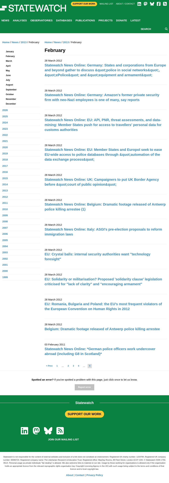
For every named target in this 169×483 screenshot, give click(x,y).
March (9, 61)
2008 (5, 221)
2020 (5, 147)
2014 (5, 184)
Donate (121, 20)
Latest (135, 20)
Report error (84, 387)
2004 (5, 246)
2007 (5, 227)
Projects (105, 20)
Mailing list (106, 4)
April (8, 66)
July (8, 80)
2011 (5, 203)
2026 (5, 110)
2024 (5, 122)
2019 (5, 153)
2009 (5, 215)
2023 (5, 128)
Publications (85, 20)
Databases (64, 20)
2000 (5, 271)
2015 (5, 178)
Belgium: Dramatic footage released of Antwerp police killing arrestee (102, 329)
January (10, 51)
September (11, 89)
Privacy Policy (94, 475)
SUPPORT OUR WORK (84, 414)
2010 (5, 209)
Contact (79, 475)
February (10, 56)
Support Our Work (84, 4)
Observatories (41, 20)
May (8, 70)
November (11, 99)
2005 (5, 240)
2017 (5, 165)
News (5, 20)
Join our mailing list (63, 439)
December (11, 104)
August (9, 85)
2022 (5, 135)
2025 (5, 116)
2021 (5, 141)
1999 (5, 277)
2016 (5, 172)
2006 (5, 233)
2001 (5, 264)
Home (48, 42)
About (69, 475)
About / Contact (125, 4)
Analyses (20, 20)
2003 (5, 252)
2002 (5, 258)
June (8, 75)
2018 (5, 159)
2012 (5, 196)
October (10, 94)
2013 (66, 42)
